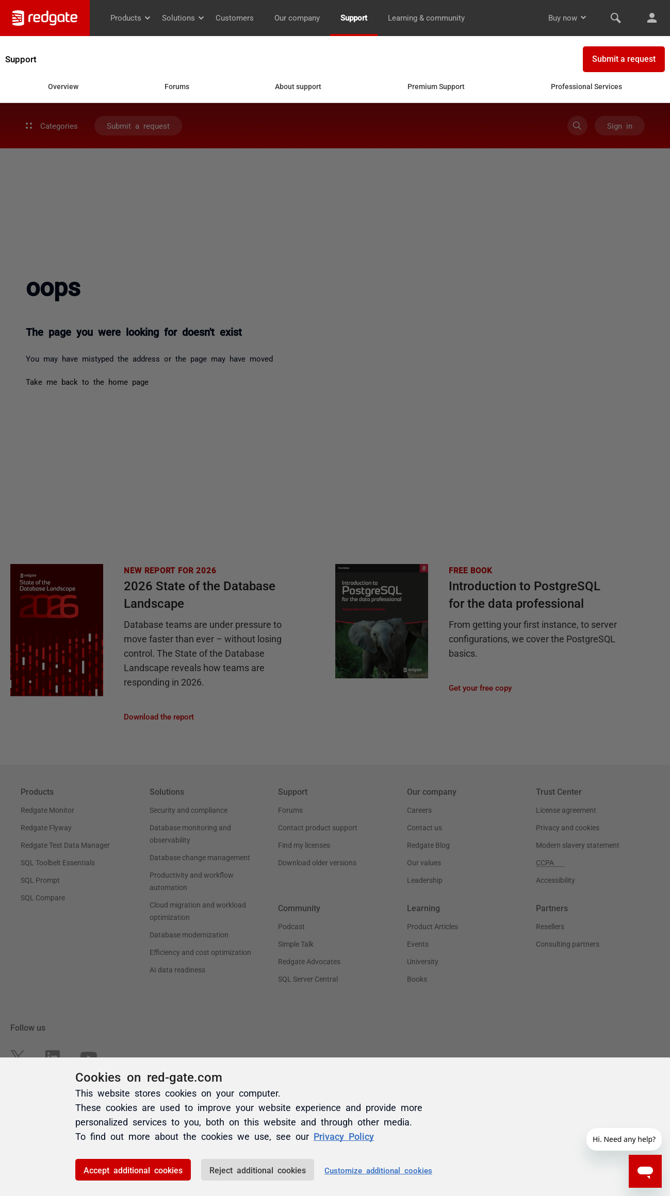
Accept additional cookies (133, 1170)
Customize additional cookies (378, 1170)
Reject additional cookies (257, 1170)
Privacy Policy (344, 1135)
